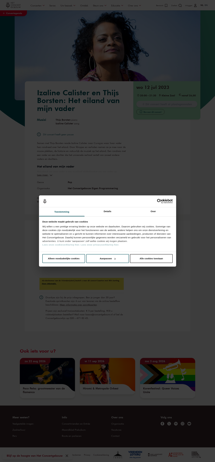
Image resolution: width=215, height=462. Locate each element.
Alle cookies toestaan (151, 258)
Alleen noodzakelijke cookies (64, 258)
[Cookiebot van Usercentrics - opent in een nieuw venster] (159, 201)
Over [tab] (153, 211)
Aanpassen (107, 258)
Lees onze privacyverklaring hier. (100, 244)
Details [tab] (107, 211)
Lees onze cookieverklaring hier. (61, 244)
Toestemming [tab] (61, 211)
